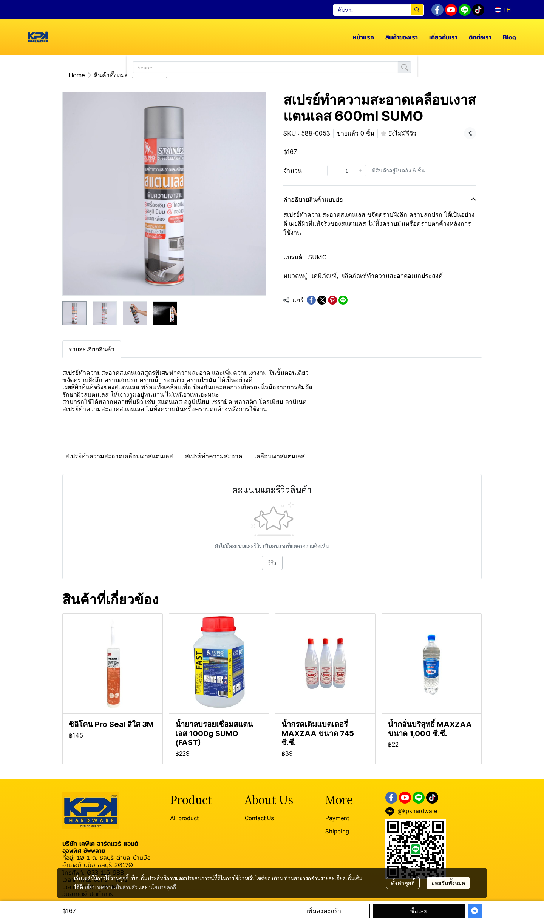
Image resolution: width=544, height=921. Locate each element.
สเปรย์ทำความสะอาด (213, 456)
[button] (378, 10)
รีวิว (272, 562)
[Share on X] (321, 300)
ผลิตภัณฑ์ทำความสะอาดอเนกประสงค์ (392, 275)
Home (76, 75)
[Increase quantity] (360, 170)
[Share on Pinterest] (332, 300)
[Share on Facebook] (311, 300)
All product (184, 818)
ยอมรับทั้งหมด (448, 882)
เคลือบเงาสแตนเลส (279, 456)
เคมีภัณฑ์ (150, 75)
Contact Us (259, 818)
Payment (337, 818)
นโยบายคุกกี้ (162, 887)
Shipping (337, 831)
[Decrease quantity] (333, 170)
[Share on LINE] (343, 300)
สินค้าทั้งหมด (111, 75)
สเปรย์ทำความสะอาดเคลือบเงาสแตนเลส (119, 456)
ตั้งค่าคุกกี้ (403, 882)
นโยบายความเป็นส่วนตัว (111, 887)
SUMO (317, 257)
